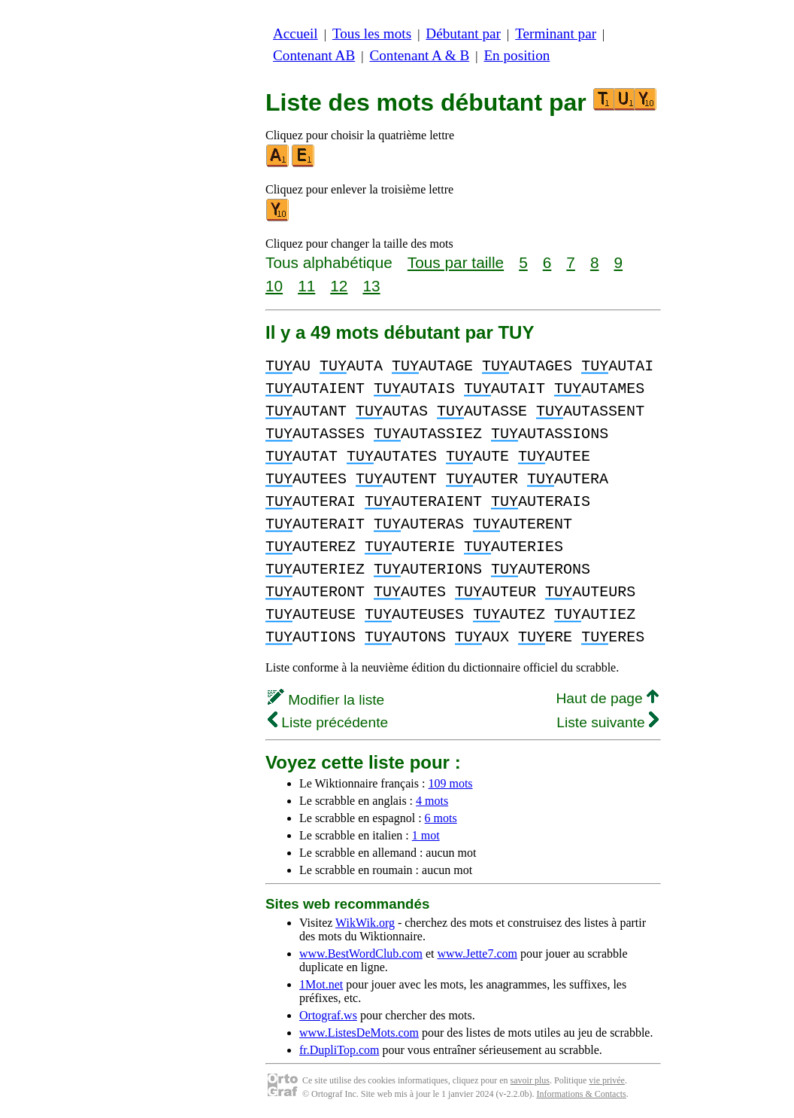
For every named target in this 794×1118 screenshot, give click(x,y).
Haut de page (607, 698)
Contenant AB (314, 55)
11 (306, 285)
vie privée (607, 1080)
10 (274, 285)
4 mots (432, 800)
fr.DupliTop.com (339, 1049)
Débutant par (463, 33)
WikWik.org (365, 922)
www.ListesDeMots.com (359, 1032)
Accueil (295, 33)
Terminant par (555, 33)
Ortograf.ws (328, 1015)
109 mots (450, 783)
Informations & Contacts (581, 1094)
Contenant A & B (419, 55)
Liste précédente (328, 722)
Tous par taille (456, 262)
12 (338, 285)
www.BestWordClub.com (361, 953)
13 (371, 285)
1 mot (426, 835)
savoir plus (530, 1080)
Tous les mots (371, 33)
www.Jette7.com (477, 953)
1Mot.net (321, 984)
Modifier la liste (326, 700)
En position (516, 55)
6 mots (441, 818)
